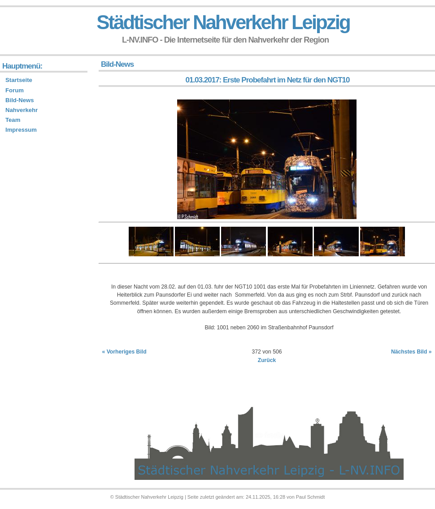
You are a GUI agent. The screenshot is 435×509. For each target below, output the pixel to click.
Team (12, 119)
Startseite (18, 80)
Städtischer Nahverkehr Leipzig (222, 22)
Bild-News (19, 100)
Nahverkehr (21, 110)
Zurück (267, 360)
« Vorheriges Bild (124, 352)
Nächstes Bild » (411, 352)
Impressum (21, 129)
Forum (14, 90)
